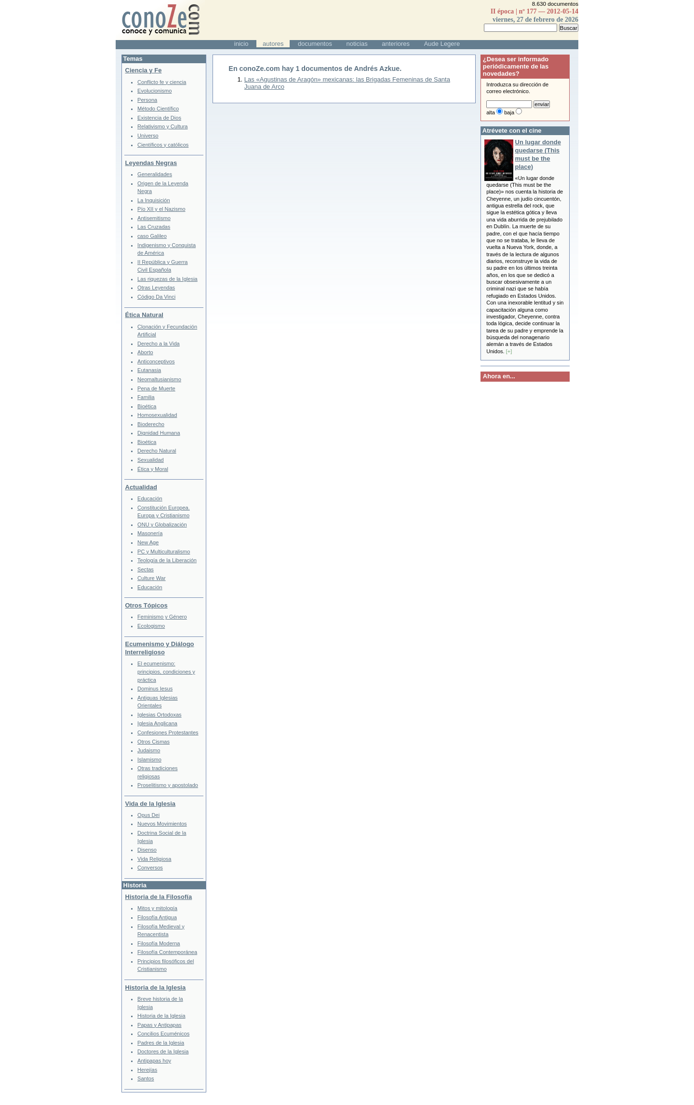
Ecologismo (151, 626)
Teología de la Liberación (167, 560)
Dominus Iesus (155, 688)
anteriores (396, 43)
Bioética (146, 406)
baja (509, 112)
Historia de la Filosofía (158, 896)
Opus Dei (148, 815)
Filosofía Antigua (157, 917)
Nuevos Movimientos (162, 824)
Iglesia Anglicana (157, 723)
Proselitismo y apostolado (167, 785)
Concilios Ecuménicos (163, 1033)
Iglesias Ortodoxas (159, 715)
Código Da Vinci (156, 297)
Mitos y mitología (157, 908)
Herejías (147, 1070)
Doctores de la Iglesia (162, 1051)
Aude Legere (442, 43)
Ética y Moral (152, 469)
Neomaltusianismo (159, 379)
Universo (148, 135)
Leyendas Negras (151, 162)
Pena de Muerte (156, 388)
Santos (145, 1078)
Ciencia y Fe (143, 70)
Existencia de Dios (159, 118)
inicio (241, 43)
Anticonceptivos (155, 361)
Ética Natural (144, 314)
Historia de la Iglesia (155, 987)
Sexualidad (150, 460)
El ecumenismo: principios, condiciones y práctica (166, 671)
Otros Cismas (153, 742)
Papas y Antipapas (159, 1025)
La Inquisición (153, 200)
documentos (315, 43)
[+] (509, 351)
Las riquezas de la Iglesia (167, 279)
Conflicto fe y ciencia (161, 82)
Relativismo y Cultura (162, 126)
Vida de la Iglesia (150, 803)
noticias (357, 43)
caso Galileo (152, 236)
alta (490, 112)
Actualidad (141, 487)
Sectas (145, 569)
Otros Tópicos (146, 605)
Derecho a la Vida (158, 343)
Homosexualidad (157, 415)
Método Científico (158, 108)
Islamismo (149, 759)
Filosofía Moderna (158, 943)
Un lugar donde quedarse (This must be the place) (538, 154)
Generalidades (154, 174)
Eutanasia (149, 370)
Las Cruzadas (153, 227)
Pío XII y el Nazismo (161, 209)
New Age (148, 542)
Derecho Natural (156, 451)
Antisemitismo (154, 218)
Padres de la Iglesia (160, 1043)
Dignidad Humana (158, 433)
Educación (149, 498)
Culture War (151, 578)
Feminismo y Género (162, 617)
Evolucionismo (154, 91)
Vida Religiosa (154, 859)
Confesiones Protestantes (168, 732)
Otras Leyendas (156, 287)
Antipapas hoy (154, 1061)
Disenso (147, 850)
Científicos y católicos (162, 145)
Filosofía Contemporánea (167, 952)
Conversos (150, 867)
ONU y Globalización (162, 524)
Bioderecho (150, 424)
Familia (146, 397)
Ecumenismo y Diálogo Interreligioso (159, 648)
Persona (147, 100)
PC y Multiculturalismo (163, 551)
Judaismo (148, 750)
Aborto (145, 352)
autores (273, 43)
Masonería (149, 533)
